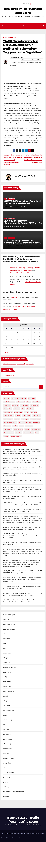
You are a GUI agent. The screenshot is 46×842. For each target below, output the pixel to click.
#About (8, 838)
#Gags (5, 658)
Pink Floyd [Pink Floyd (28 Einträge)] (36, 422)
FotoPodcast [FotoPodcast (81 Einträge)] (24, 405)
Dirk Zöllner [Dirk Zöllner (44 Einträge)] (36, 402)
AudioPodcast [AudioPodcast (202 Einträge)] (20, 402)
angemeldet (15, 297)
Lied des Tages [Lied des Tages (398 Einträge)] (8, 415)
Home (3, 838)
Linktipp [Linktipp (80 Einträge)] (18, 415)
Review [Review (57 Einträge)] (27, 429)
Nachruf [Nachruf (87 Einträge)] (16, 419)
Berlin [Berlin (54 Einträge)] (29, 402)
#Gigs (39, 60)
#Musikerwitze (8, 710)
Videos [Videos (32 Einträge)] (6, 436)
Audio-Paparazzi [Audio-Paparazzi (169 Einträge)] (9, 402)
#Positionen (7, 734)
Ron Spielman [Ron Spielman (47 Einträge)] (36, 429)
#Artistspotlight (9, 615)
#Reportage (7, 744)
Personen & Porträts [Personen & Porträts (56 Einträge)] (10, 422)
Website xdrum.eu (9, 364)
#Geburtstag (7, 662)
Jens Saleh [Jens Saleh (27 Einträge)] (30, 408)
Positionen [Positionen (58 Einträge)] (7, 426)
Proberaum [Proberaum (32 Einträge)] (29, 426)
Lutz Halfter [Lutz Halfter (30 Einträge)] (26, 415)
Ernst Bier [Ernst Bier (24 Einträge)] (7, 405)
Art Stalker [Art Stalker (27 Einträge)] (31, 398)
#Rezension (7, 748)
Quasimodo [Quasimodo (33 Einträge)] (7, 429)
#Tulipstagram (8, 772)
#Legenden (7, 701)
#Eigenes (6, 638)
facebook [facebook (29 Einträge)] (15, 405)
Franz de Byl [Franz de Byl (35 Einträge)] (34, 405)
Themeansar (40, 833)
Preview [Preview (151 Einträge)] (15, 426)
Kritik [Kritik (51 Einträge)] (26, 412)
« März (5, 353)
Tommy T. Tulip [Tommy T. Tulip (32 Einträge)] (28, 432)
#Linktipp (6, 705)
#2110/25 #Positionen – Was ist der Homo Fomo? (21, 496)
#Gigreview (7, 677)
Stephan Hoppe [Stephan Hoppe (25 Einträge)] (9, 432)
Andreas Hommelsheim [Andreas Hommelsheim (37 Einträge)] (19, 398)
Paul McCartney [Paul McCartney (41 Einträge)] (36, 419)
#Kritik (5, 696)
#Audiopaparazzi (9, 624)
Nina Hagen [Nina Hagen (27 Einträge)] (25, 419)
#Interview (7, 686)
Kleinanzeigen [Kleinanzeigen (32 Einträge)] (18, 412)
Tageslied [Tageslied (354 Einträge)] (19, 432)
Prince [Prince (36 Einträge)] (22, 426)
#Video (5, 782)
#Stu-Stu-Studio (9, 758)
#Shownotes (7, 753)
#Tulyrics (6, 777)
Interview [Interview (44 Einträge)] (17, 408)
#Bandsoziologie (9, 629)
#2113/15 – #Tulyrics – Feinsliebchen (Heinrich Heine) (22, 474)
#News (5, 725)
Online (8, 375)
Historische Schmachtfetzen (13, 792)
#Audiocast (7, 619)
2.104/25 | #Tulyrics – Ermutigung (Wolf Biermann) (21, 542)
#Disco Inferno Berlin (28, 60)
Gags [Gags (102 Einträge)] (5, 408)
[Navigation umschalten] (23, 25)
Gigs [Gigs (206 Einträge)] (10, 408)
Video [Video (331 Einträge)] (37, 432)
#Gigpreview (7, 37)
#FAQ (5, 648)
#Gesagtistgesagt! (9, 667)
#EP (6, 198)
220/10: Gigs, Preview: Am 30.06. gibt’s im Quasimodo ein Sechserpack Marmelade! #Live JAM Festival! (13, 160)
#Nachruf (6, 715)
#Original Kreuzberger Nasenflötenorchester (25, 62)
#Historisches (8, 682)
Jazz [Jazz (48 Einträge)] (23, 408)
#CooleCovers (8, 634)
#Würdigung (7, 787)
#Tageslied (7, 763)
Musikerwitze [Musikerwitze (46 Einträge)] (8, 419)
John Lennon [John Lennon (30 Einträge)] (8, 412)
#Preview (13, 65)
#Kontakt (14, 838)
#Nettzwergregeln (9, 720)
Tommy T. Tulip (18, 57)
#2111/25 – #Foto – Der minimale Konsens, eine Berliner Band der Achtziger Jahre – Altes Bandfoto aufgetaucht (22, 489)
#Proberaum (7, 739)
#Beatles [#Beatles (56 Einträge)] (6, 398)
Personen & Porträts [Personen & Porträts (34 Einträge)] (25, 422)
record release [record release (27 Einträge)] (18, 429)
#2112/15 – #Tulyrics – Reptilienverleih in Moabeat (21, 480)
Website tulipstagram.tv (25, 364)
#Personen (7, 729)
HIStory (6, 796)
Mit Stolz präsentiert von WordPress (12, 833)
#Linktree (21, 838)
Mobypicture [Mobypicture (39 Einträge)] (36, 415)
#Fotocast (7, 653)
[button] (43, 26)
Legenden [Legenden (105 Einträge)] (34, 412)
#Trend (14, 37)
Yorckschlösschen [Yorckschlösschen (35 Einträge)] (15, 436)
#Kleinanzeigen (8, 691)
